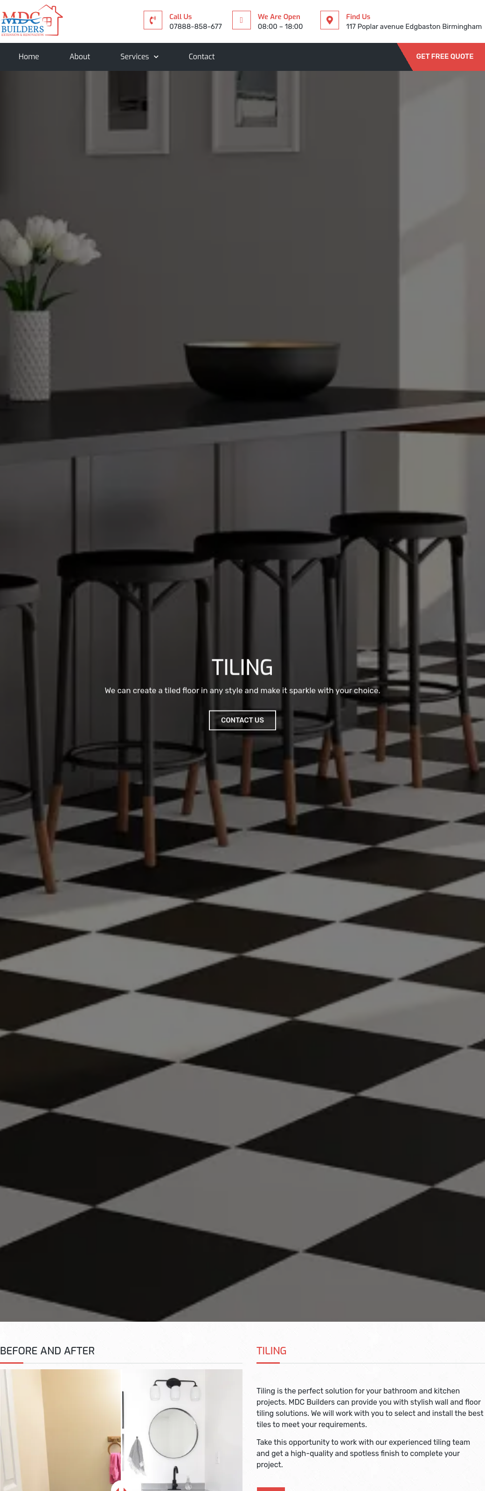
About (79, 57)
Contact (202, 57)
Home (29, 57)
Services (139, 56)
